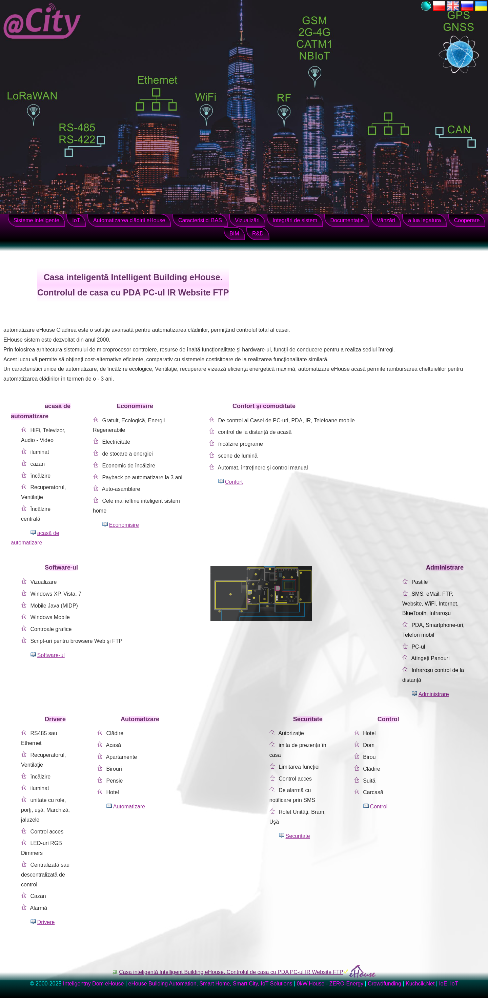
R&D (258, 233)
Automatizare (129, 806)
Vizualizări (247, 220)
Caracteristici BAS (200, 220)
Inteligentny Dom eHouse (93, 983)
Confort (234, 482)
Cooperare (467, 220)
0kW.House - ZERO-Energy (330, 983)
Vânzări (386, 220)
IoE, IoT (448, 983)
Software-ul (51, 655)
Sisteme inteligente (36, 220)
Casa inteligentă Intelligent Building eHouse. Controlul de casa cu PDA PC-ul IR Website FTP (231, 972)
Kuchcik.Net (420, 983)
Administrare (434, 694)
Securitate (298, 836)
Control (379, 806)
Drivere (46, 922)
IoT (76, 220)
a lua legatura (424, 220)
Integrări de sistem (294, 220)
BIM (234, 233)
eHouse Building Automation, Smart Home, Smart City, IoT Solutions (210, 983)
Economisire (124, 525)
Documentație (347, 220)
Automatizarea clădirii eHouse (129, 220)
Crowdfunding (384, 983)
